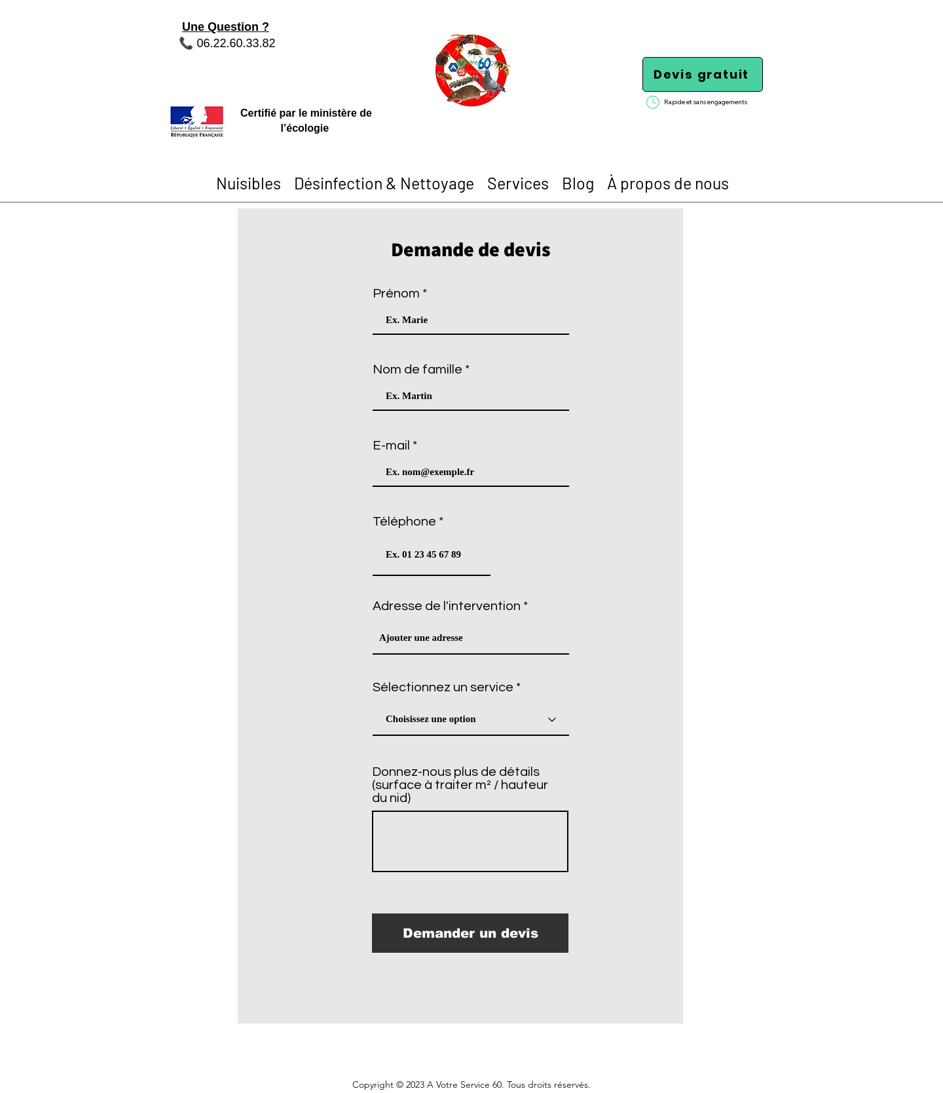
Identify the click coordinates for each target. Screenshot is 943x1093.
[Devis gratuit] (702, 74)
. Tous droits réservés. (546, 1084)
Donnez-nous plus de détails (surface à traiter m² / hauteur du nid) (460, 785)
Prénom (396, 293)
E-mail (391, 445)
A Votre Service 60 (464, 1084)
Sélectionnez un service (443, 687)
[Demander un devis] (470, 933)
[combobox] (471, 638)
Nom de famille (417, 369)
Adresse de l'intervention (447, 606)
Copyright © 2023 (389, 1084)
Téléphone (404, 521)
